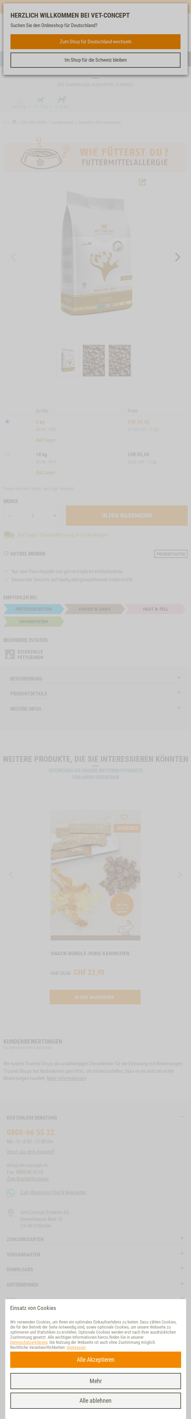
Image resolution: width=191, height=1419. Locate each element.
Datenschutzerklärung (28, 1342)
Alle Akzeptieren (96, 1359)
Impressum (76, 1347)
